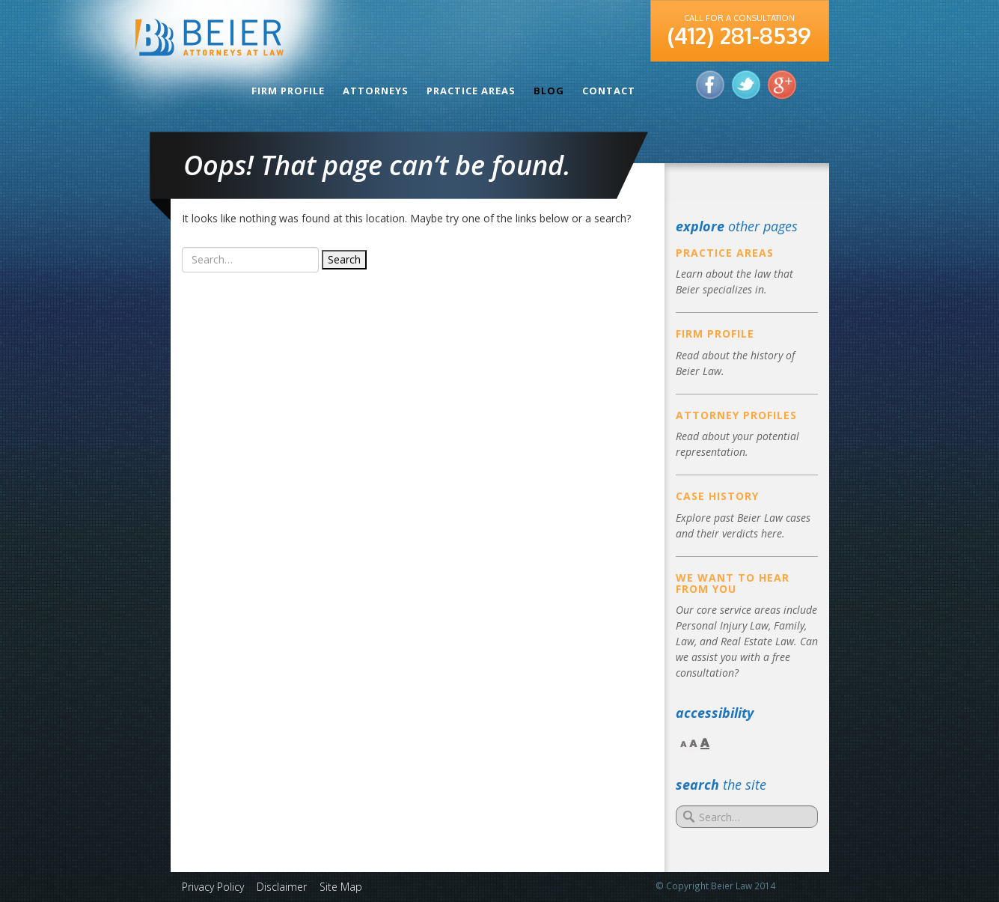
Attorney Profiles (736, 415)
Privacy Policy (213, 887)
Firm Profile (288, 90)
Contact (608, 90)
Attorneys (376, 90)
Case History (717, 496)
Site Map (341, 887)
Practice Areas (471, 90)
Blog (549, 90)
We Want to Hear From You (732, 583)
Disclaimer (282, 887)
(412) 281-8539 (739, 35)
